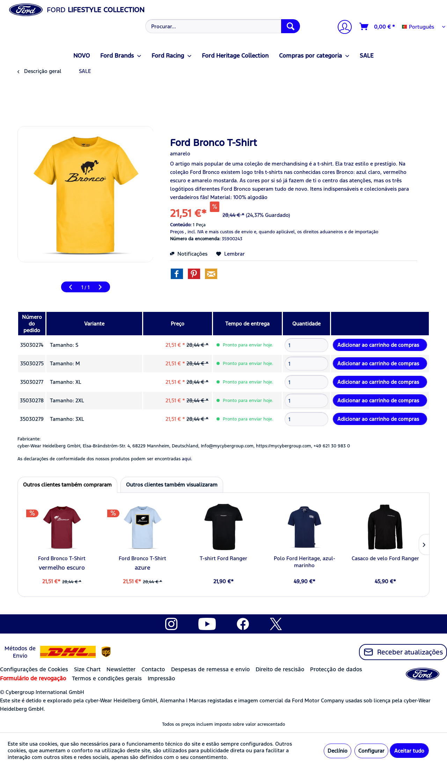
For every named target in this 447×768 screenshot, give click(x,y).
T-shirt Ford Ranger (223, 558)
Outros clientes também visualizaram (172, 484)
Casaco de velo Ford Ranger (385, 558)
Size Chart (87, 669)
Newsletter (121, 669)
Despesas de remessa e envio (210, 669)
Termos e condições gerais (107, 678)
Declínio (337, 750)
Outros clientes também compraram (67, 484)
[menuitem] (222, 26)
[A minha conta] (342, 27)
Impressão (161, 678)
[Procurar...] (222, 26)
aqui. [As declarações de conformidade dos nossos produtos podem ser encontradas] (187, 459)
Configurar (371, 750)
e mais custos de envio (228, 232)
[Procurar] (290, 26)
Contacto (153, 669)
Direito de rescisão (280, 669)
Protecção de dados (336, 669)
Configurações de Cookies (34, 669)
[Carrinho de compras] (377, 27)
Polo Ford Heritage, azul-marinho (304, 562)
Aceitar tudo (409, 750)
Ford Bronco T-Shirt (62, 558)
